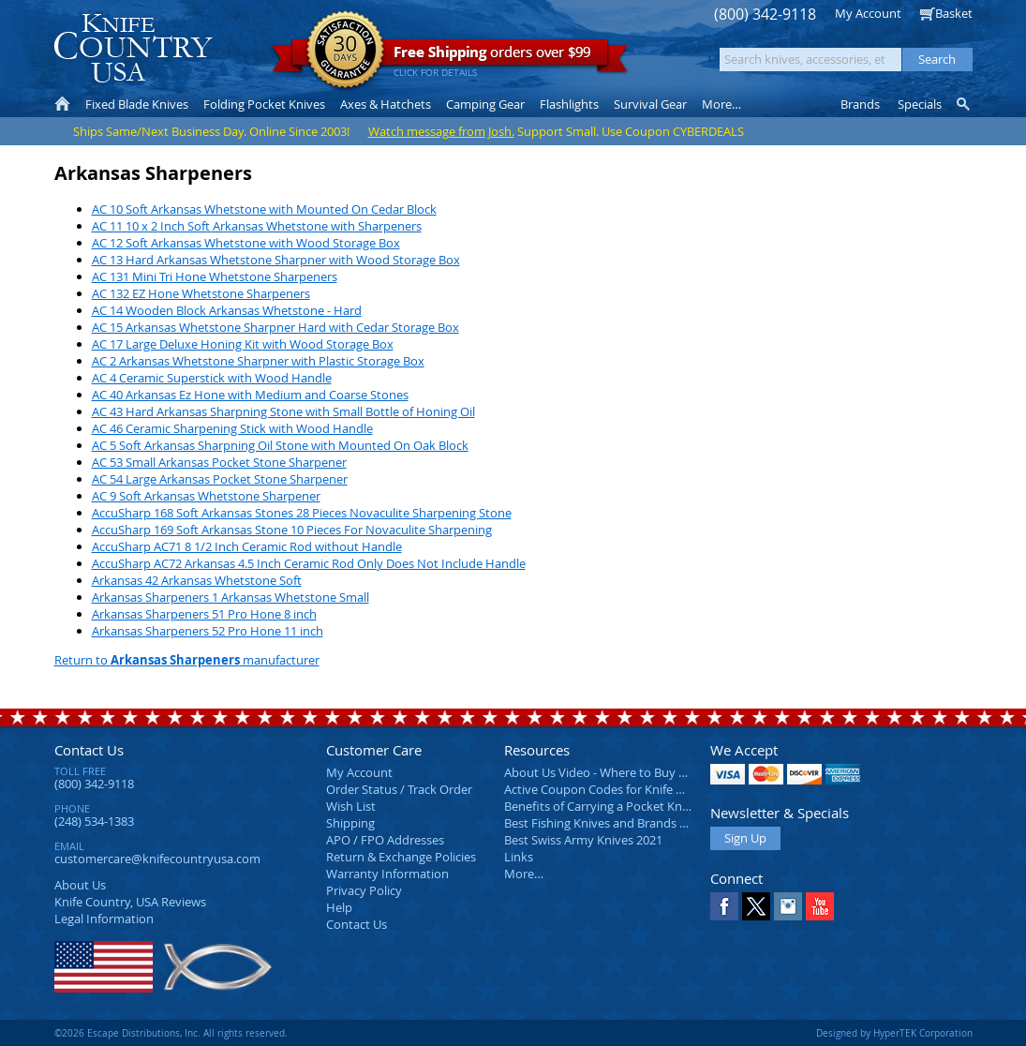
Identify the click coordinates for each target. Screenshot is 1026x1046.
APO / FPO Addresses (385, 839)
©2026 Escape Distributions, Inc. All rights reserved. (171, 1032)
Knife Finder (964, 104)
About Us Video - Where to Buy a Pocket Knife (630, 772)
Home (62, 104)
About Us (80, 884)
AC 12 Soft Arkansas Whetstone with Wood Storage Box (246, 242)
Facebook (724, 906)
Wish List (351, 806)
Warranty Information (387, 873)
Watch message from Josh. (441, 131)
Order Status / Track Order (399, 789)
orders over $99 (450, 56)
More (721, 104)
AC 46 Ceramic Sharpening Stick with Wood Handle (232, 428)
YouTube (820, 906)
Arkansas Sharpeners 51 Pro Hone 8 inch (204, 613)
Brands (860, 104)
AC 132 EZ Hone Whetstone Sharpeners (201, 293)
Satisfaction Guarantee (345, 51)
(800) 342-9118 (765, 14)
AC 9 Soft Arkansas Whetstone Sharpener (206, 495)
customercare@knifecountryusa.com (157, 858)
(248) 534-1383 (94, 821)
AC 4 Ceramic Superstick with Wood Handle (212, 377)
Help (339, 907)
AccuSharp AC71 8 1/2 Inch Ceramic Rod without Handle (247, 546)
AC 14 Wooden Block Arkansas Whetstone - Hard (227, 310)
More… (523, 873)
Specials (920, 104)
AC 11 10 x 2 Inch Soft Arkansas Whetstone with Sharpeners (257, 225)
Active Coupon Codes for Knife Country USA (625, 789)
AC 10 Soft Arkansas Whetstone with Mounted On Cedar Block (264, 209)
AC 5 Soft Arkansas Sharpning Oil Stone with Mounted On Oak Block (280, 445)
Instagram (788, 906)
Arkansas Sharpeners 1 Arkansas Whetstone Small (230, 597)
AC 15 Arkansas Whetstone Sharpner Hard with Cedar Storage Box (275, 327)
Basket (954, 13)
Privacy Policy (364, 890)
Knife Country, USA (133, 48)
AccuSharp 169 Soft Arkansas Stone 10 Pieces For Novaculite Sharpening (292, 529)
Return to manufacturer (187, 659)
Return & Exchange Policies (401, 856)
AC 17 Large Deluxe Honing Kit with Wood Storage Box (243, 344)
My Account (868, 13)
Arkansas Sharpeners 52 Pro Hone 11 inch (207, 630)
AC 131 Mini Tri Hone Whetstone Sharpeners (214, 276)
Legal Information (104, 918)
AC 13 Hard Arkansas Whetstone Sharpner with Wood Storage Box (276, 259)
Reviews (130, 901)
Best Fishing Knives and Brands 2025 (605, 822)
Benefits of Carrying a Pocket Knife (599, 806)
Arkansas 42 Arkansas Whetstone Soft (197, 580)
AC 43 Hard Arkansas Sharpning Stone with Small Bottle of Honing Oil (283, 411)
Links (518, 856)
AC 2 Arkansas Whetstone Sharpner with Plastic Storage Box (258, 360)
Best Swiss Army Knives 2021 (583, 839)
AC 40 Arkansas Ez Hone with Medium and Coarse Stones (250, 394)
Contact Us (89, 749)
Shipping (350, 822)
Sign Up (745, 837)
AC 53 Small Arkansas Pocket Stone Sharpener (219, 462)
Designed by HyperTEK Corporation (894, 1032)
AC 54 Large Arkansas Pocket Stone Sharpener (220, 479)
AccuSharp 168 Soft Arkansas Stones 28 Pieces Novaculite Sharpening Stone (302, 512)
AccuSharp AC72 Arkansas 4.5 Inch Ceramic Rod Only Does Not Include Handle (309, 563)
